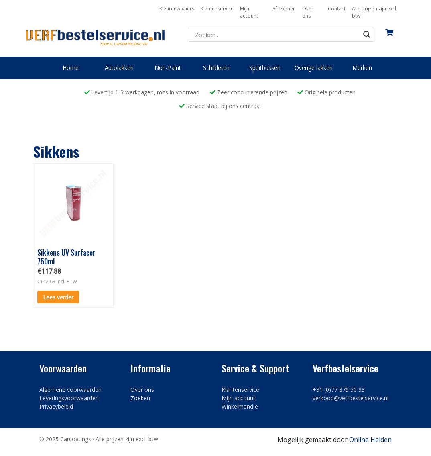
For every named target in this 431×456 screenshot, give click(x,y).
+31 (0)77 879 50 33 (339, 389)
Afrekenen (284, 8)
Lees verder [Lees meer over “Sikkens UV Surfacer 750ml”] (58, 297)
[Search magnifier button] (367, 34)
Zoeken (140, 398)
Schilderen (216, 68)
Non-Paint (168, 68)
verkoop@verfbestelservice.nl (350, 398)
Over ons (307, 12)
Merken (362, 68)
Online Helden (370, 439)
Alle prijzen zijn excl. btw (374, 12)
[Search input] (276, 34)
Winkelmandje (240, 406)
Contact (337, 8)
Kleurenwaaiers (176, 8)
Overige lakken (314, 68)
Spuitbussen (265, 68)
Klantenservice (217, 8)
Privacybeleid (56, 406)
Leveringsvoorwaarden (69, 398)
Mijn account (249, 12)
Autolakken (119, 68)
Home (71, 68)
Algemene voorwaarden (70, 389)
